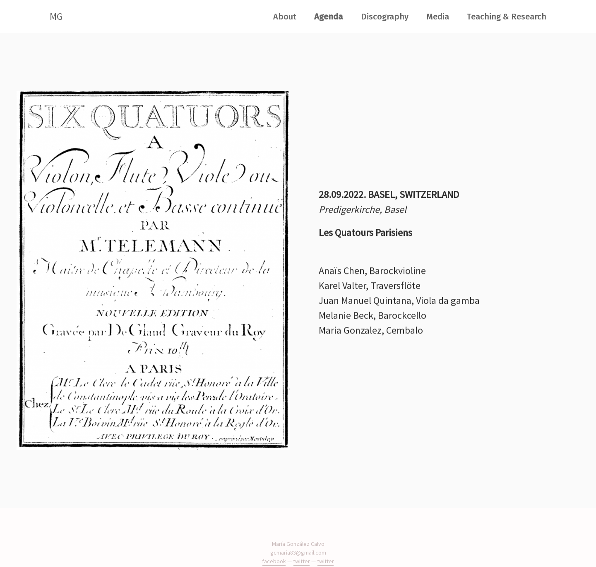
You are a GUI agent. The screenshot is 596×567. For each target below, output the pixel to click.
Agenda (328, 17)
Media (437, 17)
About (284, 17)
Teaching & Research (506, 17)
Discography (385, 17)
